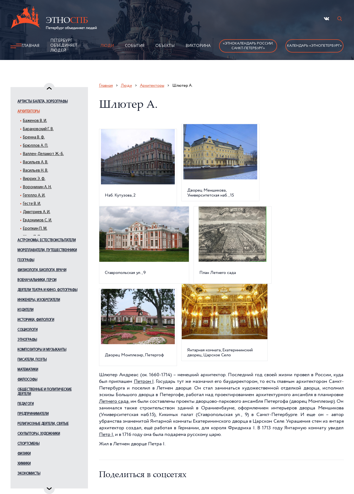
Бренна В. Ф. (34, 137)
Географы (25, 260)
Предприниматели (33, 414)
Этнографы (27, 340)
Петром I (144, 381)
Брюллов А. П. (35, 146)
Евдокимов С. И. (37, 220)
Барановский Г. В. (38, 129)
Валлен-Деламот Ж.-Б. (43, 154)
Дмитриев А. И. (36, 212)
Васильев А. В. (35, 162)
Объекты (165, 46)
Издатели (25, 310)
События (134, 46)
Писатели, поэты (32, 360)
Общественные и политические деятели (44, 392)
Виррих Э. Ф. (34, 179)
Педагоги (25, 404)
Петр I (106, 434)
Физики (24, 454)
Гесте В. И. (32, 204)
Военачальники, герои (36, 280)
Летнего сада (114, 401)
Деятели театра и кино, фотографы (47, 290)
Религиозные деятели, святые (43, 424)
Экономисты (28, 473)
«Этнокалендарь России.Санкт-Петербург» (248, 46)
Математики (27, 370)
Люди (107, 46)
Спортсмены (28, 444)
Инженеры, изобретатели (38, 300)
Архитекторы (28, 111)
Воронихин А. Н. (37, 187)
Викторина (198, 46)
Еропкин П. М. (35, 229)
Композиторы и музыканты (41, 350)
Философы (27, 379)
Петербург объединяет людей (63, 46)
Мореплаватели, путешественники (47, 250)
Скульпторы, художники (38, 434)
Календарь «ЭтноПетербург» (314, 46)
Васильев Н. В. (35, 171)
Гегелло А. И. (34, 196)
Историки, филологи (35, 320)
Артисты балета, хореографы (42, 101)
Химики (24, 464)
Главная (30, 46)
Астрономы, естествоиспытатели (46, 240)
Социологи (27, 330)
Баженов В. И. (35, 121)
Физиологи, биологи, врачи (41, 270)
